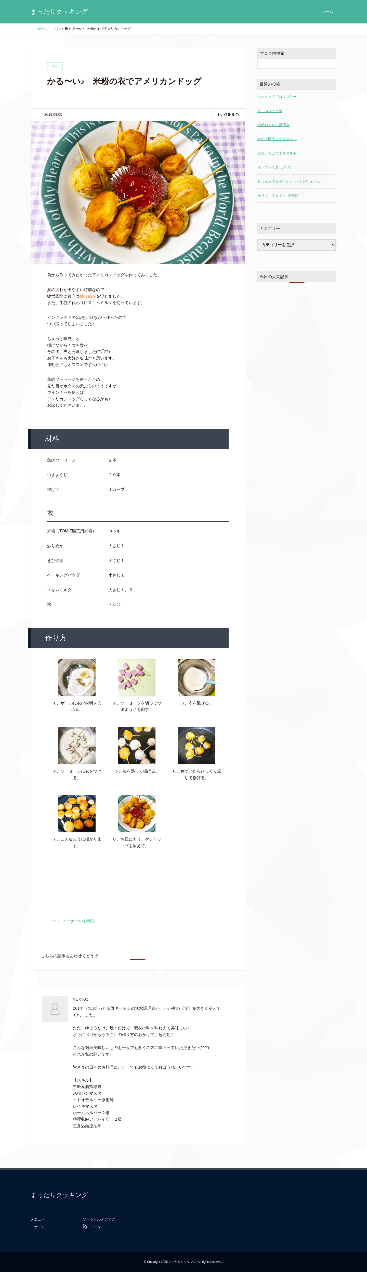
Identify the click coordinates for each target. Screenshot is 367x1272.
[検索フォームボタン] (331, 63)
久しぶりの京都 (269, 111)
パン (56, 921)
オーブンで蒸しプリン (275, 167)
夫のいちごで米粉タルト (277, 153)
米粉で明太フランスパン (277, 139)
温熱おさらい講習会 (273, 125)
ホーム (327, 11)
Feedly (94, 1227)
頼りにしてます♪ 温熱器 (277, 195)
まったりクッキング (59, 11)
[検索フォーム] (292, 63)
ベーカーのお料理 (79, 921)
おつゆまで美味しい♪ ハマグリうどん (288, 181)
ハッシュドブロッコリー (277, 97)
